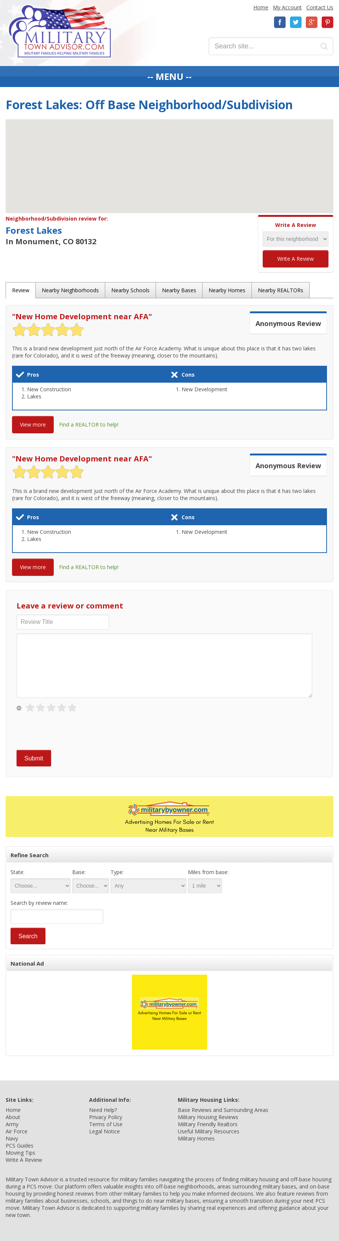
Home (260, 7)
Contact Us (319, 7)
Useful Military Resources (208, 1131)
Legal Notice (104, 1131)
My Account (287, 7)
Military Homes (196, 1138)
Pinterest (327, 22)
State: (17, 872)
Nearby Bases (179, 290)
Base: (79, 872)
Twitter (296, 22)
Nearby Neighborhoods (70, 290)
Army (12, 1124)
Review (20, 290)
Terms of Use (106, 1124)
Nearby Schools (130, 290)
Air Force (16, 1131)
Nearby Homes (227, 290)
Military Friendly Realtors (208, 1124)
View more (33, 424)
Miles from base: (208, 872)
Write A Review (295, 258)
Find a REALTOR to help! (88, 424)
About (13, 1117)
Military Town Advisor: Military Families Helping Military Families (60, 31)
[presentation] (74, 731)
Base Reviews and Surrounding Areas (223, 1109)
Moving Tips (20, 1152)
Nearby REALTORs (280, 290)
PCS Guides (19, 1145)
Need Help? (103, 1109)
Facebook (280, 22)
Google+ (312, 22)
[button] (169, 159)
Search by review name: (39, 902)
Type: (117, 872)
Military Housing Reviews (208, 1117)
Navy (12, 1138)
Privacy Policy (105, 1117)
